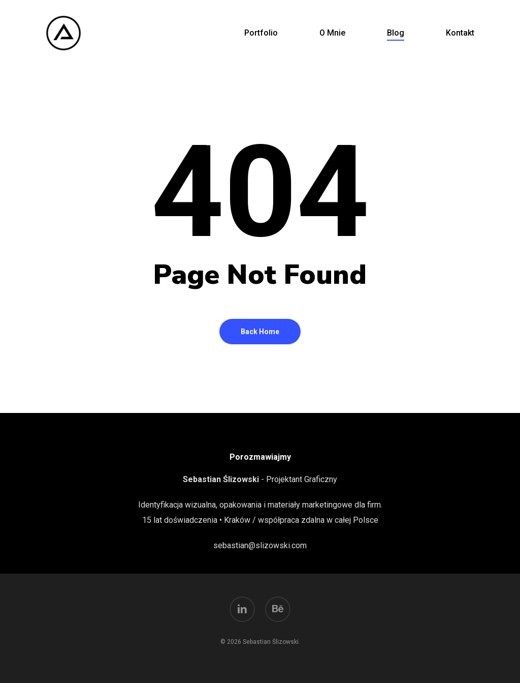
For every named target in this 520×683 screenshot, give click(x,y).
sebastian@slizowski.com (260, 545)
